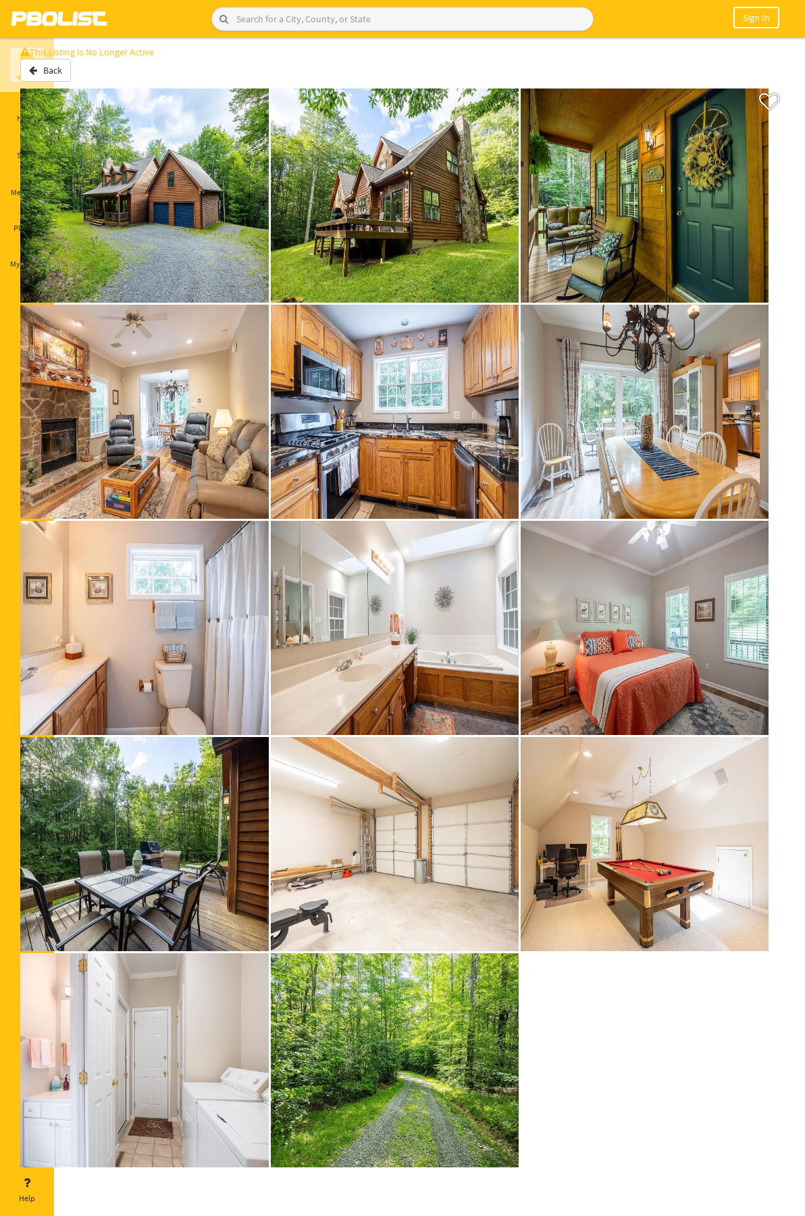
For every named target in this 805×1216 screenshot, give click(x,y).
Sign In (756, 17)
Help (27, 1190)
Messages (27, 184)
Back (89, 76)
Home (27, 110)
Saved (27, 147)
